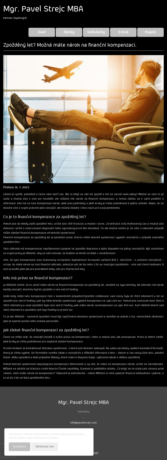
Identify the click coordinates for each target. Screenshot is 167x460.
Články (69, 32)
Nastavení (83, 446)
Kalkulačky (96, 32)
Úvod (42, 32)
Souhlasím (19, 446)
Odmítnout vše (44, 446)
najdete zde (66, 438)
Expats (150, 32)
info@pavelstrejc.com (83, 423)
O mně (123, 32)
